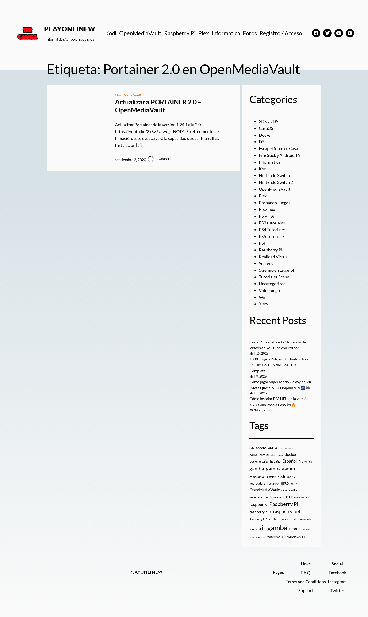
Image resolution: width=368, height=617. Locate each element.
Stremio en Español (276, 270)
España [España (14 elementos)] (275, 461)
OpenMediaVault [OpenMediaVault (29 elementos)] (264, 489)
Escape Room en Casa (278, 148)
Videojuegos (270, 290)
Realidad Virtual (274, 256)
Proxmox (267, 209)
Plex (263, 195)
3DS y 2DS (268, 121)
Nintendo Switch (274, 175)
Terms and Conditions (306, 581)
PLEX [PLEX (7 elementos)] (289, 496)
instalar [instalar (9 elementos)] (271, 476)
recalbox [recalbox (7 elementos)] (286, 519)
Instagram (337, 581)
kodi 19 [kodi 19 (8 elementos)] (291, 476)
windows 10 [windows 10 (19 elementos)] (276, 537)
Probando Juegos (274, 202)
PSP (262, 243)
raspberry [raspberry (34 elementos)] (258, 504)
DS (261, 141)
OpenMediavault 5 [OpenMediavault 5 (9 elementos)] (292, 490)
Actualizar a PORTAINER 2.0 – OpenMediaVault (158, 106)
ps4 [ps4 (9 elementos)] (308, 497)
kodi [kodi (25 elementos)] (281, 476)
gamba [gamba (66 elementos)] (256, 469)
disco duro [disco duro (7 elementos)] (277, 454)
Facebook (337, 572)
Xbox (263, 303)
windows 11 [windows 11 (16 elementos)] (296, 537)
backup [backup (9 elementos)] (288, 448)
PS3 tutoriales (272, 222)
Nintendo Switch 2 (276, 182)
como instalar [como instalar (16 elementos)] (259, 455)
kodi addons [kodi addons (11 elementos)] (257, 483)
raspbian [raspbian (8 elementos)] (274, 519)
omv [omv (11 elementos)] (294, 483)
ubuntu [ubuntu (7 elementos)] (307, 529)
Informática (269, 162)
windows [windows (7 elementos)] (260, 537)
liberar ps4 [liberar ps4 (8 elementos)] (273, 483)
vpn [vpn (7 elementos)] (251, 537)
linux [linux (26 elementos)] (285, 483)
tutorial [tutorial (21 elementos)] (295, 529)
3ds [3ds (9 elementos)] (251, 448)
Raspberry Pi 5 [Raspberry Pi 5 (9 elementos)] (258, 519)
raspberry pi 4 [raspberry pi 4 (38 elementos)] (286, 511)
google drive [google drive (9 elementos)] (256, 476)
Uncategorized (272, 283)
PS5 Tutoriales (272, 236)
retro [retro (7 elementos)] (295, 519)
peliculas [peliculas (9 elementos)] (278, 497)
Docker (265, 135)
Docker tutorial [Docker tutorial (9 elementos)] (258, 461)
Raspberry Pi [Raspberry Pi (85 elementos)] (283, 504)
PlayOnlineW (70, 29)
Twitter (337, 590)
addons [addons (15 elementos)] (261, 448)
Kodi (263, 168)
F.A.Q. (306, 572)
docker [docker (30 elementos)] (291, 454)
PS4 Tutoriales (272, 229)
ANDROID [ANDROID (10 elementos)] (275, 448)
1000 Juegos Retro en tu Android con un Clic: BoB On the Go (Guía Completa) (279, 365)
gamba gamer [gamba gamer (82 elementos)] (281, 468)
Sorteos (266, 263)
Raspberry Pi (270, 249)
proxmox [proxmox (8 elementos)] (299, 496)
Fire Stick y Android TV (280, 155)
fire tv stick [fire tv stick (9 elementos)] (305, 461)
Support (305, 590)
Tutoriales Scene (274, 276)
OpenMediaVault (128, 95)
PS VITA (266, 216)
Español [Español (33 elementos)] (289, 460)
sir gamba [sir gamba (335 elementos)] (272, 527)
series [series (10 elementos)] (253, 529)
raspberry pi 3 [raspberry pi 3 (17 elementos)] (260, 512)
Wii (262, 297)
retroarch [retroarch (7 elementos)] (305, 519)
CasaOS (266, 128)
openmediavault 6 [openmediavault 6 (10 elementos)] (260, 497)
